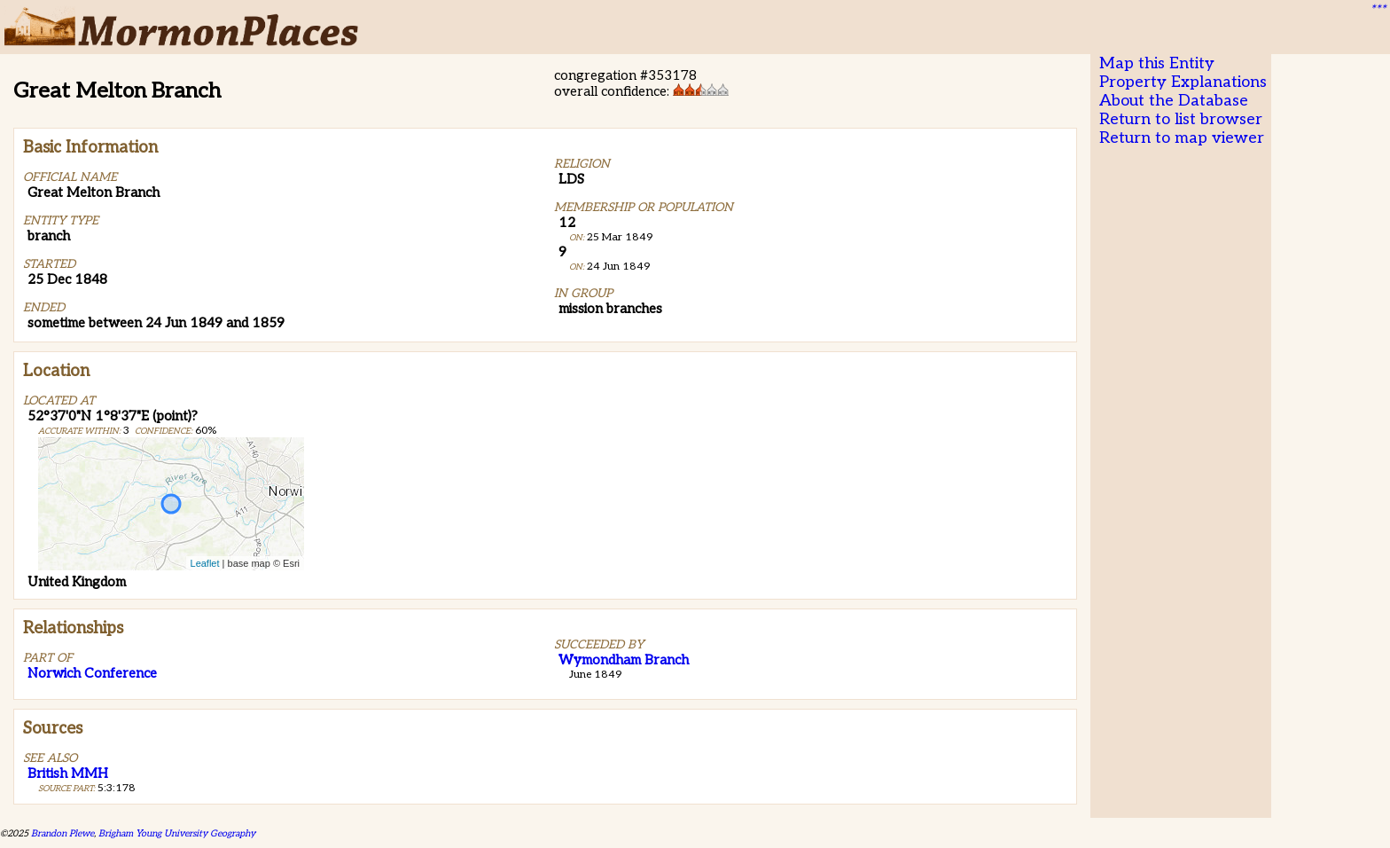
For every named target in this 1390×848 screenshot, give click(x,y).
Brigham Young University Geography (176, 833)
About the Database (1173, 100)
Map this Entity (1156, 63)
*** (1378, 10)
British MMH (67, 773)
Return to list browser (1180, 119)
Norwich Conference (92, 673)
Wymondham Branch (623, 660)
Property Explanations (1183, 82)
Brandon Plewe (62, 833)
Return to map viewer (1181, 138)
